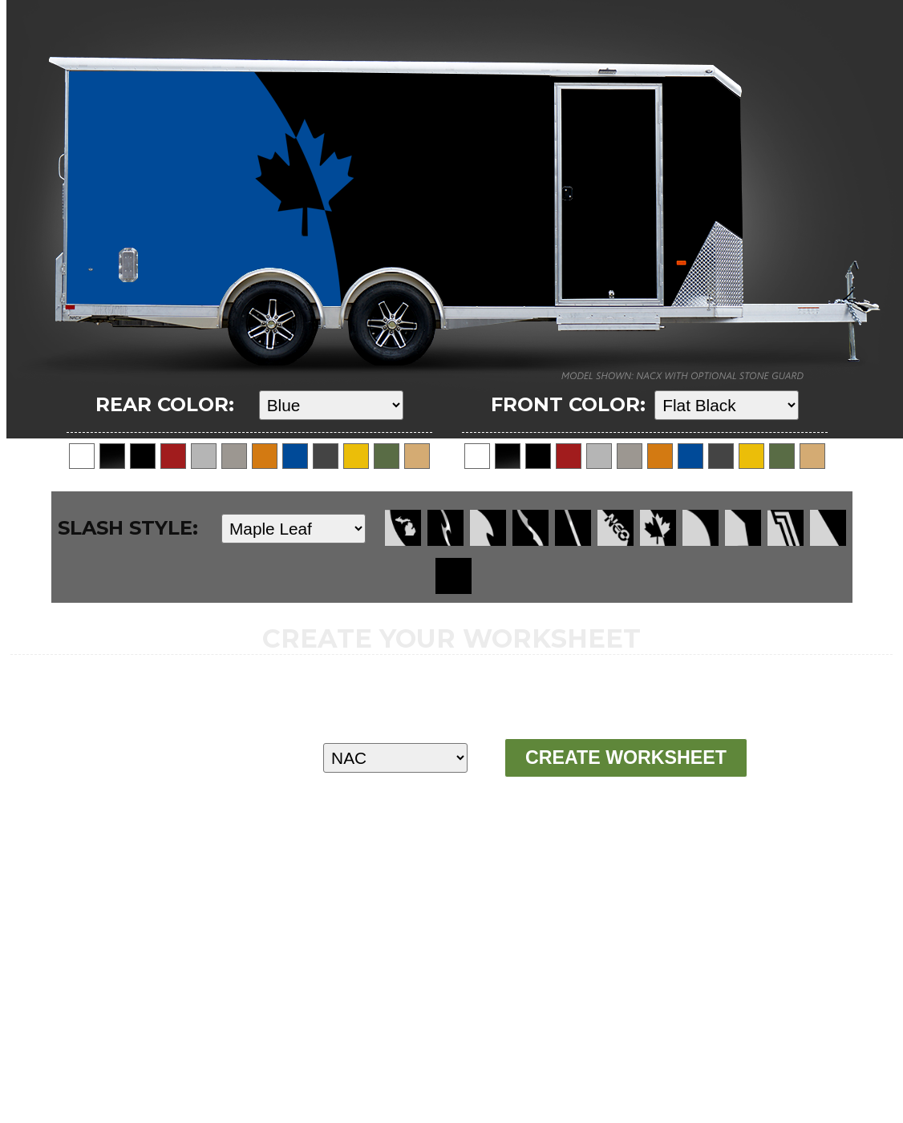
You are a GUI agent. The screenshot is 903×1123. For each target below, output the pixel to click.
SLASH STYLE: (128, 527)
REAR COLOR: (164, 404)
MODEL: (200, 757)
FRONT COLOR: (568, 404)
